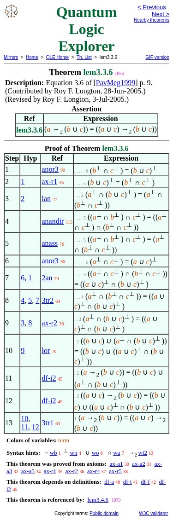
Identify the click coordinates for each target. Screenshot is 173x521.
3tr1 (48, 423)
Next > (160, 14)
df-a (109, 481)
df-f (145, 481)
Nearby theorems (151, 20)
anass (50, 243)
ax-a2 (138, 463)
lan (46, 199)
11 (24, 427)
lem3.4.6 (97, 499)
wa (116, 452)
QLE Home (57, 57)
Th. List (84, 57)
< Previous (151, 7)
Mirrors (11, 57)
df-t (127, 481)
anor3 (50, 169)
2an (47, 278)
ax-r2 (49, 323)
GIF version (157, 57)
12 (35, 427)
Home (32, 57)
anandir (53, 221)
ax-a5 (28, 471)
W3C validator (153, 513)
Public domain (104, 513)
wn (74, 452)
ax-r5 (115, 471)
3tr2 (48, 300)
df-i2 (49, 378)
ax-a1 (116, 463)
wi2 (143, 452)
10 (24, 419)
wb (53, 452)
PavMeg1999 (115, 83)
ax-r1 (49, 181)
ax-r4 (93, 471)
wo (95, 452)
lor (46, 350)
